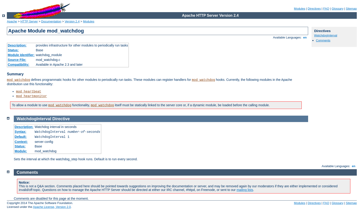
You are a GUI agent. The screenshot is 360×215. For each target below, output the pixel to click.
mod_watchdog (18, 80)
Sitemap (351, 8)
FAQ (326, 8)
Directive (61, 119)
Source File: (17, 60)
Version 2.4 (72, 21)
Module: (21, 151)
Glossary (337, 8)
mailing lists (244, 190)
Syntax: (20, 131)
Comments (323, 40)
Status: (13, 50)
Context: (21, 142)
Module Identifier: (21, 55)
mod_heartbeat (28, 91)
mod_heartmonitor (31, 96)
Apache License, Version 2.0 (52, 207)
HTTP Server (29, 21)
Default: (21, 137)
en (304, 37)
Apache (12, 21)
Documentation (51, 21)
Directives (314, 8)
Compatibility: (18, 64)
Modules (299, 8)
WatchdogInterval (325, 35)
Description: (17, 45)
